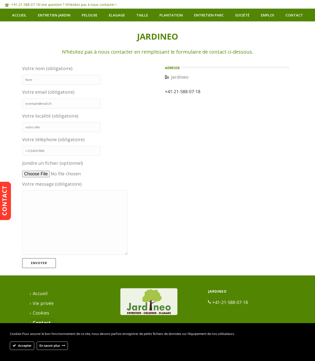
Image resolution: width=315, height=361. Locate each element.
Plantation (171, 15)
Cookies (39, 313)
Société (242, 15)
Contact (294, 15)
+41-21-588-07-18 (25, 4)
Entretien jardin (54, 15)
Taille (142, 15)
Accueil (19, 15)
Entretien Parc (209, 15)
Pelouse (89, 15)
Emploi (267, 15)
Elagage (117, 15)
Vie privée (42, 303)
